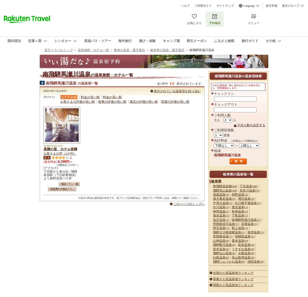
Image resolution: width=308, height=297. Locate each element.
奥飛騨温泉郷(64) (225, 186)
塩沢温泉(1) (221, 220)
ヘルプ (185, 5)
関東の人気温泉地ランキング (233, 279)
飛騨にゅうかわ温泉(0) (229, 261)
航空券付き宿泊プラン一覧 (62, 189)
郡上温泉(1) (240, 228)
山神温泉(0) (221, 240)
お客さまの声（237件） (60, 153)
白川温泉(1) (221, 207)
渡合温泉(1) (240, 207)
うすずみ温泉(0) (243, 249)
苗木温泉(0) (221, 249)
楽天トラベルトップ (59, 50)
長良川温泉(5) (249, 190)
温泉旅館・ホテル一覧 (94, 50)
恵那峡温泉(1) (222, 236)
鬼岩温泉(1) (221, 215)
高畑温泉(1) (249, 224)
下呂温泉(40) (248, 186)
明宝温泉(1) (221, 228)
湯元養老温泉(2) (224, 198)
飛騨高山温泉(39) (225, 190)
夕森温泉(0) (246, 253)
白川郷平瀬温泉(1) (247, 203)
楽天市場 (271, 5)
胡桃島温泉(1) (244, 236)
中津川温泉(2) (222, 203)
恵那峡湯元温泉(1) (225, 224)
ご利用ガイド (203, 5)
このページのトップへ (189, 204)
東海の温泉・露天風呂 (129, 50)
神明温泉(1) (221, 211)
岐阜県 (216, 181)
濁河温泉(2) (246, 198)
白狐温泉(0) (221, 257)
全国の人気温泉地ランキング (233, 273)
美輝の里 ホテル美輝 (60, 149)
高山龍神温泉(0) (243, 257)
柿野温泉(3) (240, 194)
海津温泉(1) (255, 232)
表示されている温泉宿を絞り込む (177, 91)
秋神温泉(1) (240, 211)
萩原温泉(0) (246, 245)
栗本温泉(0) (240, 240)
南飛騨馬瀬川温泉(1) (246, 220)
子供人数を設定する (251, 125)
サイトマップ (225, 5)
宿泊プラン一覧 (69, 184)
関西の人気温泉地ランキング (233, 285)
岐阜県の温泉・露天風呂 (167, 50)
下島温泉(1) (240, 215)
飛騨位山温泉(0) (224, 253)
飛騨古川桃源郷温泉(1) (229, 232)
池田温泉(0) (255, 261)
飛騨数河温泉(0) (224, 245)
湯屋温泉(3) (221, 194)
